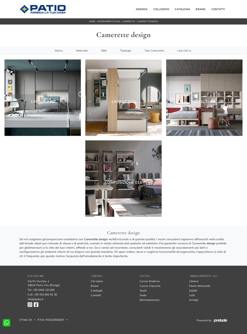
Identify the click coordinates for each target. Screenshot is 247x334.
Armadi (193, 300)
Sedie (143, 295)
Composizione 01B (123, 182)
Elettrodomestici (150, 300)
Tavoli (143, 290)
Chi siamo (97, 281)
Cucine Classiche (150, 286)
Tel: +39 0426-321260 (41, 290)
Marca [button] (59, 50)
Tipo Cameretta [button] (154, 50)
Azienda (142, 9)
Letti (192, 295)
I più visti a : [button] (184, 50)
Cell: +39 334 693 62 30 (42, 294)
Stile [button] (104, 50)
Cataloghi (182, 9)
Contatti (218, 9)
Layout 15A (204, 101)
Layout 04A (123, 101)
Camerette (128, 21)
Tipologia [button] (125, 50)
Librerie (193, 281)
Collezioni (161, 9)
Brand (201, 9)
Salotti (193, 290)
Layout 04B (43, 101)
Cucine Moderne (150, 281)
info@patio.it (35, 299)
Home (92, 21)
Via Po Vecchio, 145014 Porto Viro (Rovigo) (44, 283)
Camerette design (147, 21)
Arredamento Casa (108, 21)
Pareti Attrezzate (199, 286)
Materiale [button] (82, 50)
